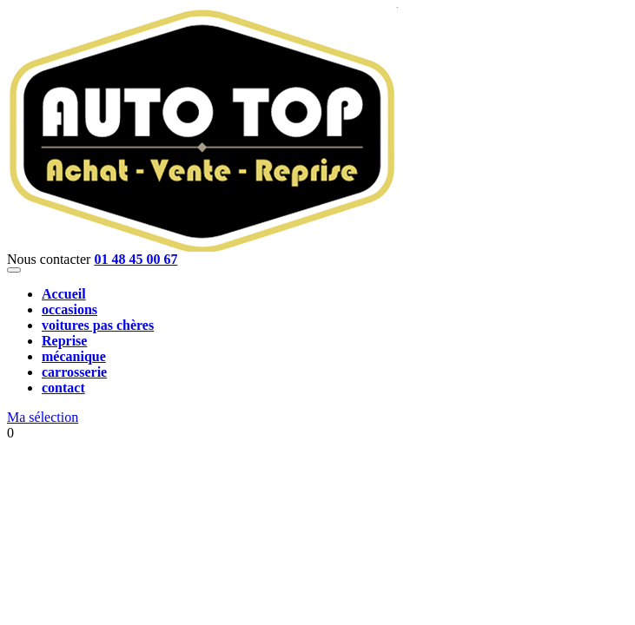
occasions (69, 309)
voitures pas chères (98, 325)
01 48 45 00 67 (135, 259)
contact (63, 387)
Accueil (64, 293)
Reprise (64, 340)
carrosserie (74, 372)
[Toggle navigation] (14, 270)
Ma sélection (42, 417)
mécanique (74, 356)
